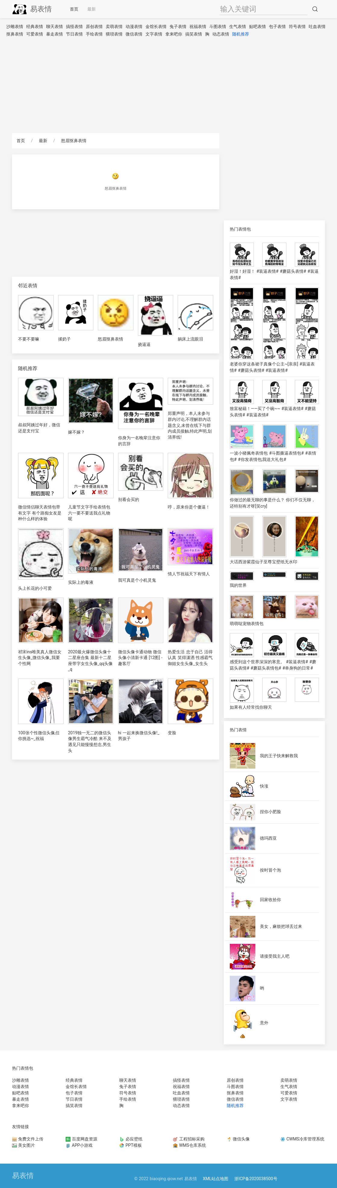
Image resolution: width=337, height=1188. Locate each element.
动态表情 (220, 34)
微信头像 (238, 1139)
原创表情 (94, 26)
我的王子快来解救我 (279, 755)
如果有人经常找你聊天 (251, 707)
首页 (74, 9)
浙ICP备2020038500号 (255, 1178)
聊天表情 (54, 26)
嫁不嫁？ (76, 432)
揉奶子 (64, 339)
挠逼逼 (144, 344)
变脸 (172, 732)
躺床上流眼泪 (190, 339)
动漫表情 (134, 26)
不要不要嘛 (28, 339)
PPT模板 (130, 1145)
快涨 (264, 786)
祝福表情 (197, 26)
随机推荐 (240, 34)
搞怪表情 (74, 26)
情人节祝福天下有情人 (189, 573)
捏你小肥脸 (270, 811)
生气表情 (237, 26)
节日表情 (74, 34)
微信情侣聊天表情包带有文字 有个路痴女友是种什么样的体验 (39, 513)
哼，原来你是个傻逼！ (189, 507)
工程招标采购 (188, 1139)
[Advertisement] (168, 85)
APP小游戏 (79, 1145)
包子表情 (277, 26)
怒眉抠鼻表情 (73, 140)
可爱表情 (34, 34)
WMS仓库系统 (189, 1145)
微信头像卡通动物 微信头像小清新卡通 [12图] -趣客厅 (140, 657)
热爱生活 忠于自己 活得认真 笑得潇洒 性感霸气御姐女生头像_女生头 (190, 657)
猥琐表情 (114, 34)
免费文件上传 (27, 1139)
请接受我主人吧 (274, 956)
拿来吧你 (173, 34)
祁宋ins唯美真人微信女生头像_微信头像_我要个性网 (39, 657)
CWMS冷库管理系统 (302, 1139)
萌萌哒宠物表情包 (247, 623)
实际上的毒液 (80, 582)
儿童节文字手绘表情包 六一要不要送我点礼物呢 (89, 513)
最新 (91, 9)
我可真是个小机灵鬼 (137, 580)
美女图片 (23, 1145)
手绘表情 (94, 34)
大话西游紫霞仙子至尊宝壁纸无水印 (263, 561)
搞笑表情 (193, 34)
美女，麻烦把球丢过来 (281, 926)
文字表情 (153, 34)
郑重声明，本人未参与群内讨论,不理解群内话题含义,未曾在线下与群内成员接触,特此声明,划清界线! (190, 425)
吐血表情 (317, 26)
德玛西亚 (268, 838)
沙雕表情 (14, 26)
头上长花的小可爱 (35, 588)
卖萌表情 (114, 26)
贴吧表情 (257, 26)
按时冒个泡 (270, 870)
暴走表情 (54, 34)
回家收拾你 (270, 899)
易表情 (32, 9)
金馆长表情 (156, 26)
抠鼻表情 (14, 34)
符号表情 (297, 26)
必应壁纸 (130, 1139)
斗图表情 (217, 26)
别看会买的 (128, 499)
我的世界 (238, 585)
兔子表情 (178, 26)
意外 (264, 1022)
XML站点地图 (216, 1178)
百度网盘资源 (81, 1139)
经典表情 (34, 26)
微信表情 (134, 34)
